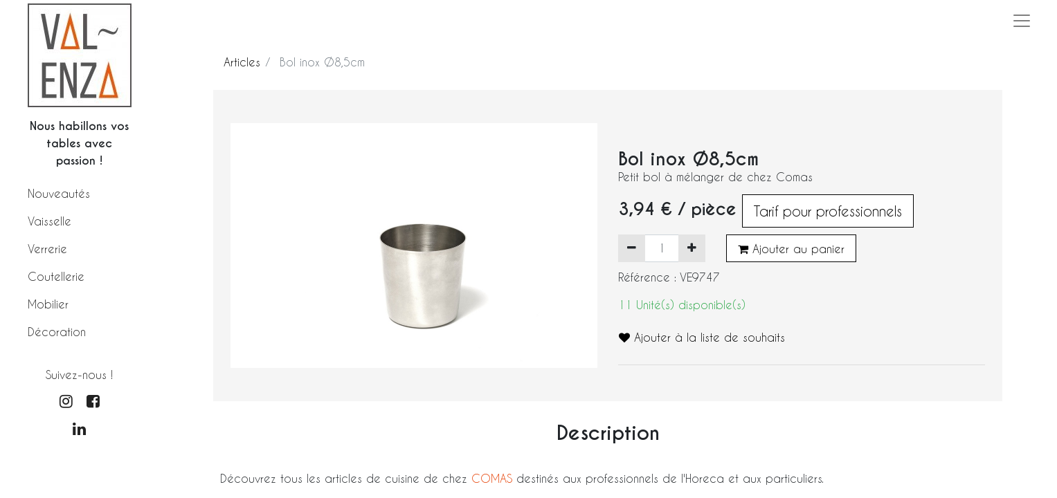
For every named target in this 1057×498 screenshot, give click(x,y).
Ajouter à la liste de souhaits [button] (702, 337)
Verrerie (47, 248)
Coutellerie (56, 276)
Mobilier (48, 304)
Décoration (57, 331)
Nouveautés (59, 193)
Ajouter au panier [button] (791, 248)
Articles (242, 61)
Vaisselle (49, 221)
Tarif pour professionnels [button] (828, 211)
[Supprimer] (631, 248)
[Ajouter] (691, 248)
